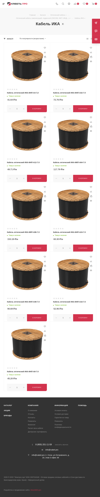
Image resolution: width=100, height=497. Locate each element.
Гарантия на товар (62, 416)
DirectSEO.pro (35, 489)
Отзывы (31, 413)
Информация (61, 404)
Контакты (31, 416)
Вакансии (31, 423)
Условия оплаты (61, 409)
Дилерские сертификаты (37, 430)
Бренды (8, 414)
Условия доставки (61, 413)
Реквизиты (32, 420)
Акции (7, 409)
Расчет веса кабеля (35, 427)
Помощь (82, 404)
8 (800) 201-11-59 (43, 443)
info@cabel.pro (51, 448)
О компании (32, 409)
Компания (33, 404)
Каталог (8, 404)
